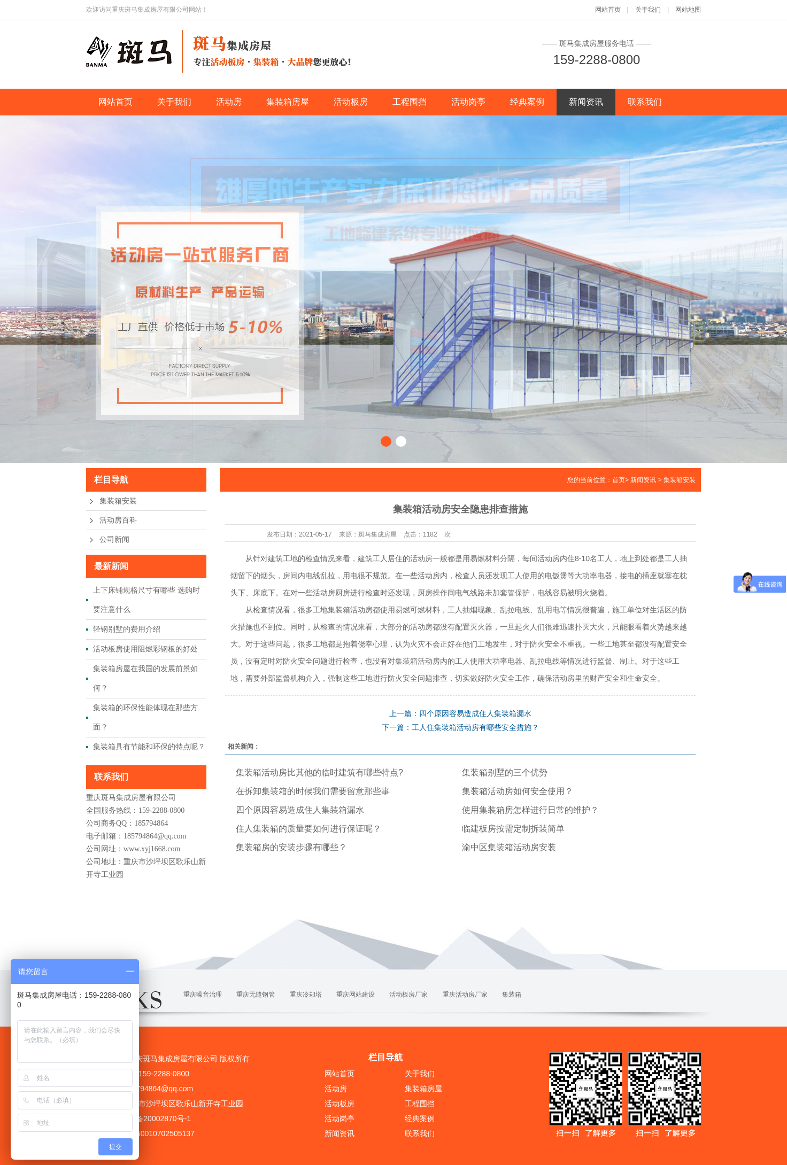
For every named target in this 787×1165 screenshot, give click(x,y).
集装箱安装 (118, 501)
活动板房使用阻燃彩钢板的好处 (145, 648)
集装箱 (511, 994)
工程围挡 (409, 101)
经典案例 (527, 101)
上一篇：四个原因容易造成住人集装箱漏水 (460, 713)
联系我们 (645, 101)
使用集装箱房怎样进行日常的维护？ (530, 809)
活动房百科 (118, 520)
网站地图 (688, 9)
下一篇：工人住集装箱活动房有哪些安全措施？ (460, 727)
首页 (618, 480)
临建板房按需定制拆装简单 (513, 828)
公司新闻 (114, 539)
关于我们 (648, 9)
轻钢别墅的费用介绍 (126, 629)
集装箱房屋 (287, 101)
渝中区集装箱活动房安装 (509, 847)
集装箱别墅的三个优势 (504, 772)
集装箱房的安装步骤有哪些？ (291, 847)
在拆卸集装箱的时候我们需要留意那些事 (313, 791)
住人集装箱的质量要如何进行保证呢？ (308, 828)
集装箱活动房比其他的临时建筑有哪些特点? (319, 772)
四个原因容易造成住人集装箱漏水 (300, 809)
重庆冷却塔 (306, 994)
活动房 (229, 101)
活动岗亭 (468, 101)
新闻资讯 (586, 101)
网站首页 (608, 9)
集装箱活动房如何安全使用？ (517, 791)
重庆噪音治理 (202, 994)
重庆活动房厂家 (465, 994)
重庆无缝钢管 (255, 994)
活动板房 (351, 101)
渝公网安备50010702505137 (146, 1133)
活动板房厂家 (408, 994)
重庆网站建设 (355, 994)
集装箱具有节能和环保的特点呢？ (149, 746)
